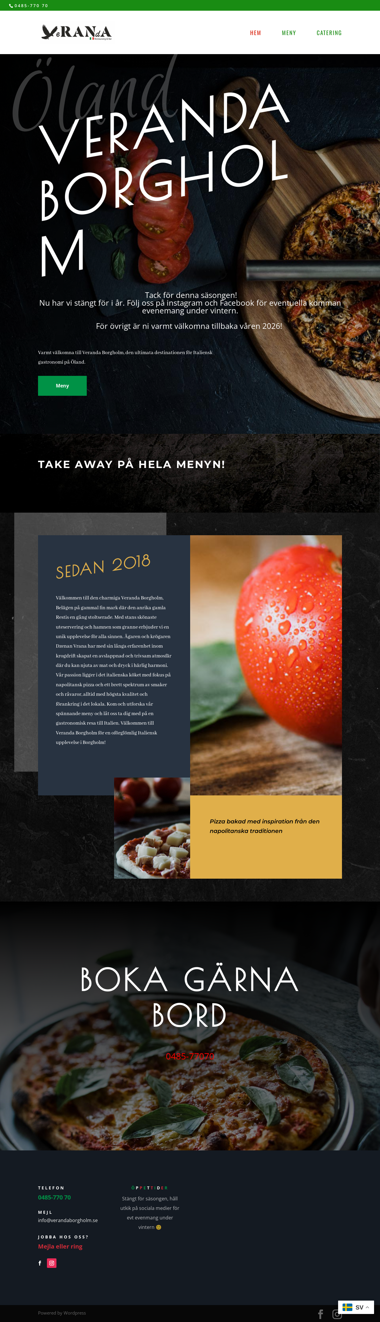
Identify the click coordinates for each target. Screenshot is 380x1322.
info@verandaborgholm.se (68, 1220)
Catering (329, 33)
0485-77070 (190, 1056)
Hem (255, 33)
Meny (289, 33)
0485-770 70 (31, 5)
